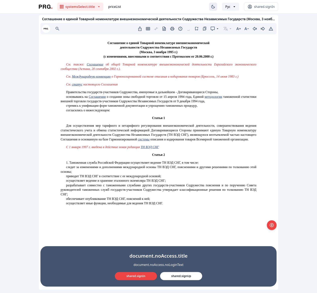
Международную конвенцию (91, 76)
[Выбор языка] (230, 7)
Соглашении (97, 96)
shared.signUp (181, 276)
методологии (213, 96)
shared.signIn (135, 276)
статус (77, 84)
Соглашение (95, 64)
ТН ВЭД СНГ (150, 147)
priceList (114, 6)
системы (144, 139)
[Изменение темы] (213, 7)
